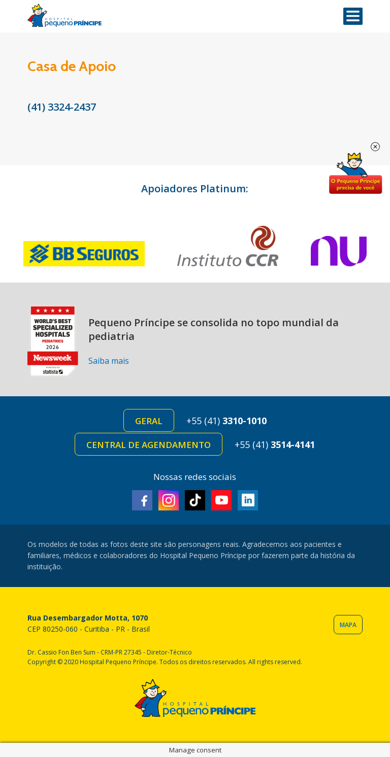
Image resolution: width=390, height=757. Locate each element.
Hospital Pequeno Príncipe (64, 15)
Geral (148, 421)
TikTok (195, 500)
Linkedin (248, 500)
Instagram (168, 500)
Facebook (142, 500)
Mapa (348, 625)
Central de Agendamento (148, 445)
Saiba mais (108, 360)
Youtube (221, 500)
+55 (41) (226, 421)
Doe (355, 173)
